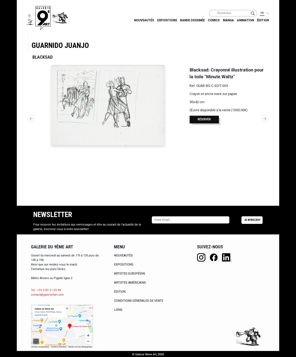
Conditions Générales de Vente (138, 300)
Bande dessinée (192, 20)
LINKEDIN (290, 67)
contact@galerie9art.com (47, 294)
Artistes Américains (130, 282)
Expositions (167, 20)
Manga (228, 20)
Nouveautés (144, 20)
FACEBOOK (290, 28)
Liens (118, 310)
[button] (264, 118)
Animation (245, 20)
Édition (263, 20)
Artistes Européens (129, 273)
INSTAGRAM (290, 48)
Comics (214, 20)
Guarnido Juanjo (60, 45)
